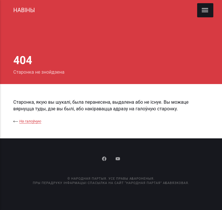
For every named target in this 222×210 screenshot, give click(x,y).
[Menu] (205, 10)
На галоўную (30, 121)
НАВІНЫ (24, 10)
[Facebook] (105, 159)
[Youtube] (118, 159)
